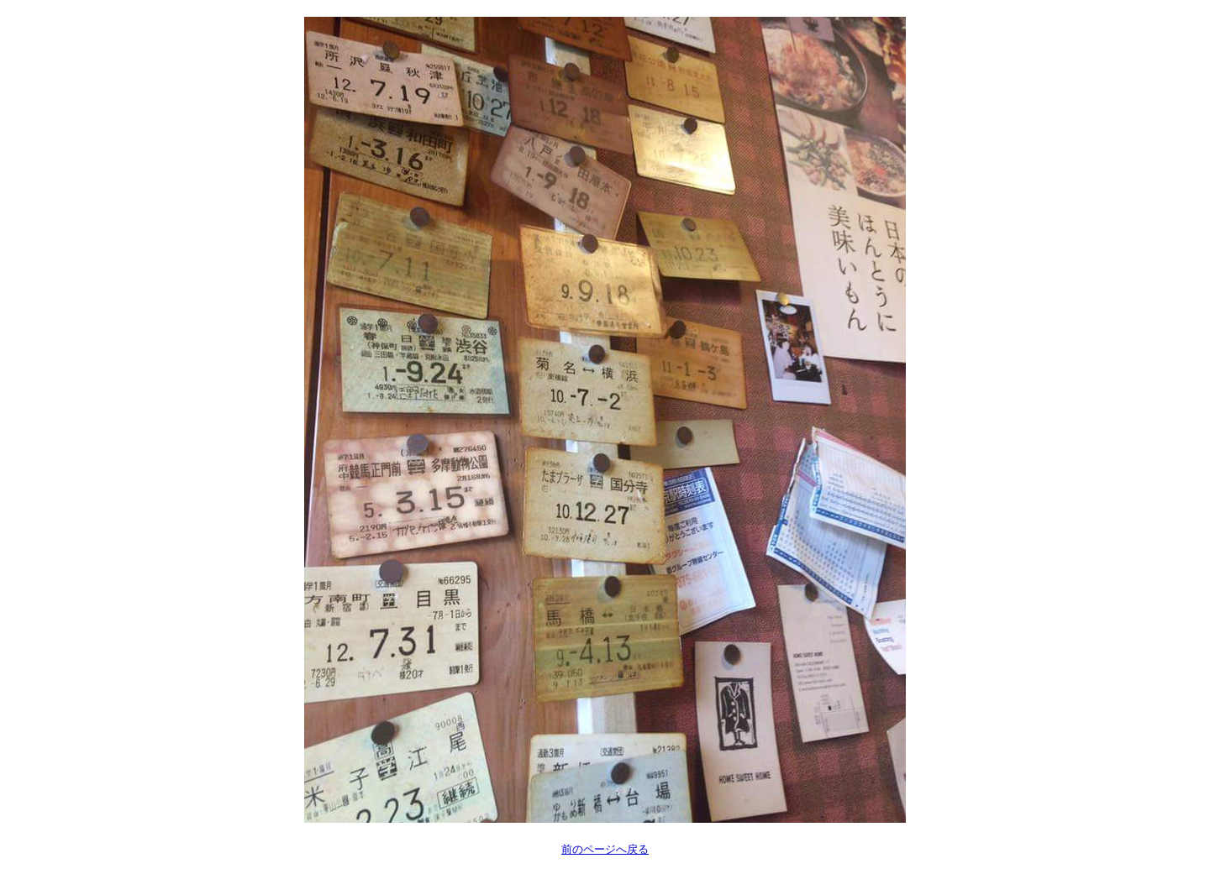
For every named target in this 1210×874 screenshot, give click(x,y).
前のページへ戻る (605, 849)
